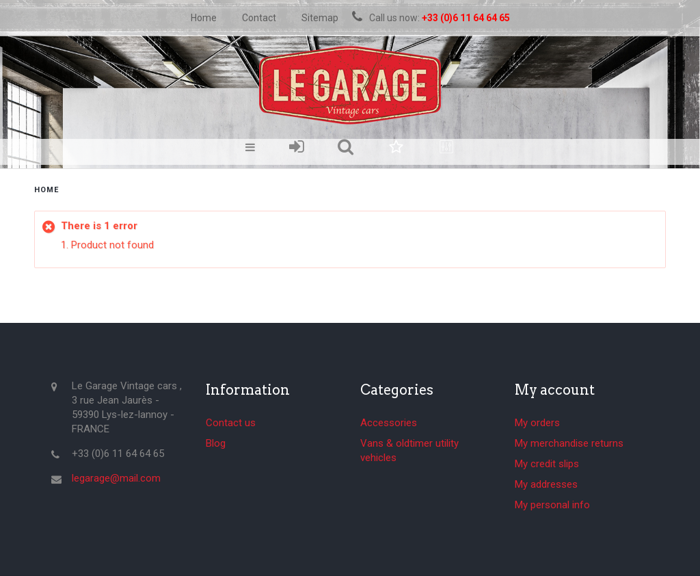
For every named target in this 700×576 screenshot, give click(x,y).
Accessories (388, 423)
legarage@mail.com (116, 478)
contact (259, 17)
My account (555, 390)
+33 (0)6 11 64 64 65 (466, 17)
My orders (537, 423)
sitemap (319, 17)
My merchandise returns (569, 443)
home (204, 17)
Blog (216, 443)
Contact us (231, 423)
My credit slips (547, 464)
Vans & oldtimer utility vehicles (409, 450)
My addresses (546, 484)
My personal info (552, 505)
